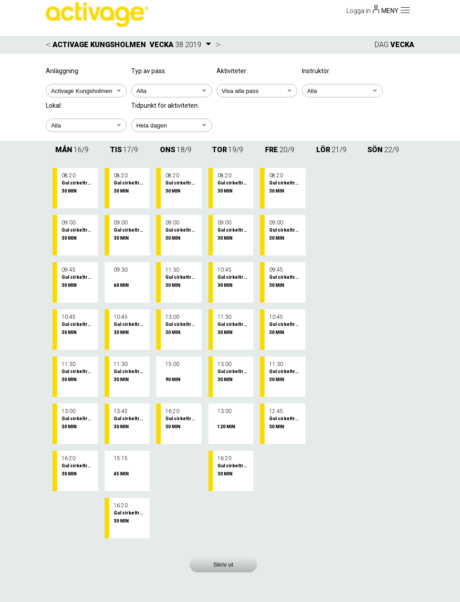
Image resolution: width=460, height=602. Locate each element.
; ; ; (257, 90)
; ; (171, 90)
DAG (382, 44)
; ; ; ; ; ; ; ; (342, 90)
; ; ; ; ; (171, 125)
